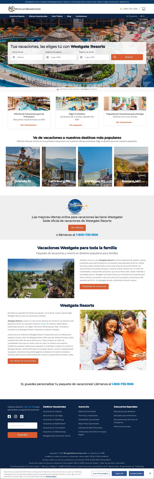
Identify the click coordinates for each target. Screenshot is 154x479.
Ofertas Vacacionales (38, 16)
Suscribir (22, 434)
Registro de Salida (86, 52)
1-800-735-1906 (129, 8)
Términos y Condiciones (88, 415)
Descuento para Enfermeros (125, 415)
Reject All (119, 473)
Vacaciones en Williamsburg (54, 432)
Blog (69, 16)
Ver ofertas (77, 227)
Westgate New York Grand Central (57, 436)
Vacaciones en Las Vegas (53, 415)
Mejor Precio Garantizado (88, 423)
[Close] (150, 473)
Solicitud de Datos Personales (90, 428)
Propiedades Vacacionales (88, 419)
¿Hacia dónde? (17, 52)
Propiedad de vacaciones (94, 286)
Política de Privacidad (87, 411)
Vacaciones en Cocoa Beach (54, 428)
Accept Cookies (136, 473)
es (142, 16)
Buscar (123, 57)
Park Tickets (57, 16)
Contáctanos (81, 16)
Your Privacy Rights (100, 473)
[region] (77, 473)
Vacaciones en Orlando (52, 411)
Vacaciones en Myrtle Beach (54, 423)
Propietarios (133, 16)
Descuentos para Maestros (124, 411)
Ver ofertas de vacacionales (23, 361)
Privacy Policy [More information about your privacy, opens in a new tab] (51, 476)
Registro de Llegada (53, 52)
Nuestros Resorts (17, 16)
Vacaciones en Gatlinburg (53, 419)
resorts (43, 324)
